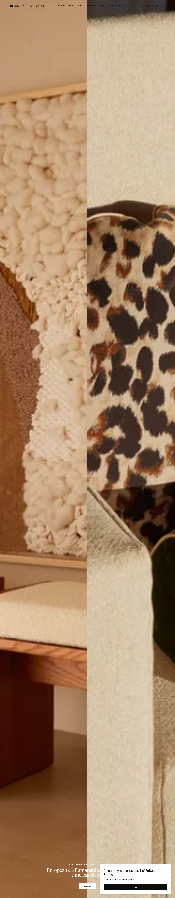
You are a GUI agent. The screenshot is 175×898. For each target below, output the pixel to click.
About (103, 6)
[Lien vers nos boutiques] (152, 6)
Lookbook (92, 6)
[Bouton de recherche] (147, 6)
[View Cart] (166, 6)
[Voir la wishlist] (157, 6)
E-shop (71, 6)
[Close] (167, 868)
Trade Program (116, 6)
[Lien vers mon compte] (162, 6)
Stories (80, 6)
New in (61, 6)
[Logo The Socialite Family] (26, 6)
